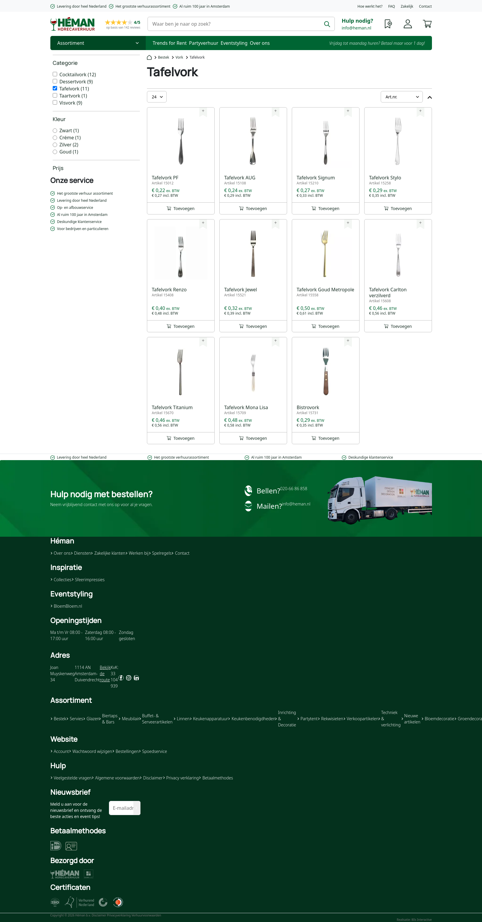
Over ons (260, 43)
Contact (425, 6)
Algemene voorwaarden (116, 778)
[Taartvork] (55, 95)
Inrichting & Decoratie (285, 719)
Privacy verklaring (181, 778)
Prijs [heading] (58, 167)
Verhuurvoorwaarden (146, 915)
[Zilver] (55, 145)
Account (59, 751)
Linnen (181, 718)
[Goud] (55, 152)
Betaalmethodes (216, 778)
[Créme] (55, 138)
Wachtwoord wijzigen (90, 751)
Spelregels (160, 553)
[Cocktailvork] (55, 74)
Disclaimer (151, 778)
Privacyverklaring (119, 915)
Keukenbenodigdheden (251, 718)
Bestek (163, 57)
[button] (427, 23)
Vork (179, 57)
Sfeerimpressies (88, 579)
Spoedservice (153, 751)
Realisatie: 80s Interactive (414, 920)
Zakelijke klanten (108, 553)
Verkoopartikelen (361, 718)
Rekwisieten (330, 718)
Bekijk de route (105, 674)
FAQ (391, 6)
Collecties (61, 579)
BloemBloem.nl (66, 606)
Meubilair (128, 718)
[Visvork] (55, 102)
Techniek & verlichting (390, 719)
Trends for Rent (170, 43)
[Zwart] (55, 130)
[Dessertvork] (55, 81)
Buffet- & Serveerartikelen (155, 719)
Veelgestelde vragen (71, 778)
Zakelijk (407, 6)
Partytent (307, 718)
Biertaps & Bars (108, 719)
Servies (74, 718)
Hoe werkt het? (369, 6)
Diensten (81, 553)
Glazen (91, 718)
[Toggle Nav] (98, 43)
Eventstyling (234, 43)
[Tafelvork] (55, 88)
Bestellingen (125, 751)
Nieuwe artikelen (411, 719)
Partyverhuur (203, 43)
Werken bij (137, 553)
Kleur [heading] (59, 119)
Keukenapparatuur (209, 718)
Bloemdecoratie (437, 718)
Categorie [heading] (65, 62)
